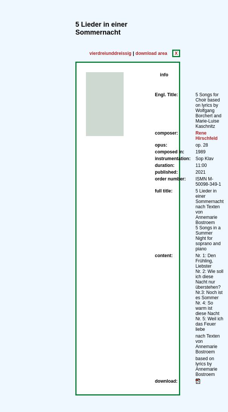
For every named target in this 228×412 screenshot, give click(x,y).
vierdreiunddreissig (110, 53)
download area (151, 53)
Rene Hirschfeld (207, 135)
